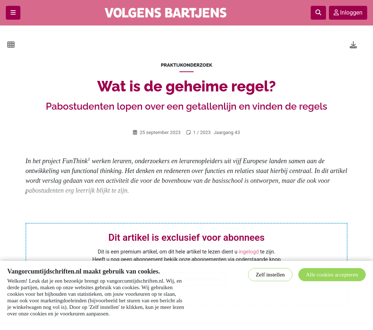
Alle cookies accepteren (332, 275)
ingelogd (249, 252)
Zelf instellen (270, 275)
